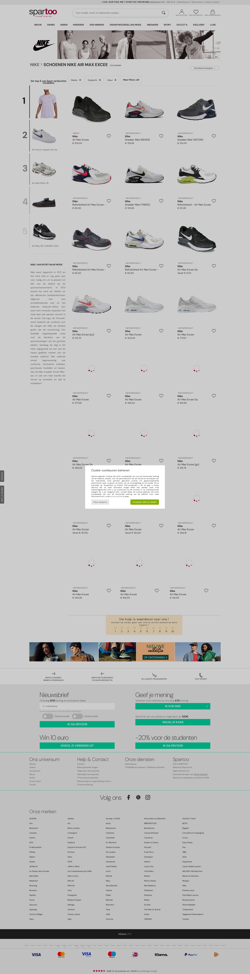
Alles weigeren (100, 502)
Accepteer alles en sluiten (144, 502)
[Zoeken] (163, 13)
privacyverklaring (117, 496)
